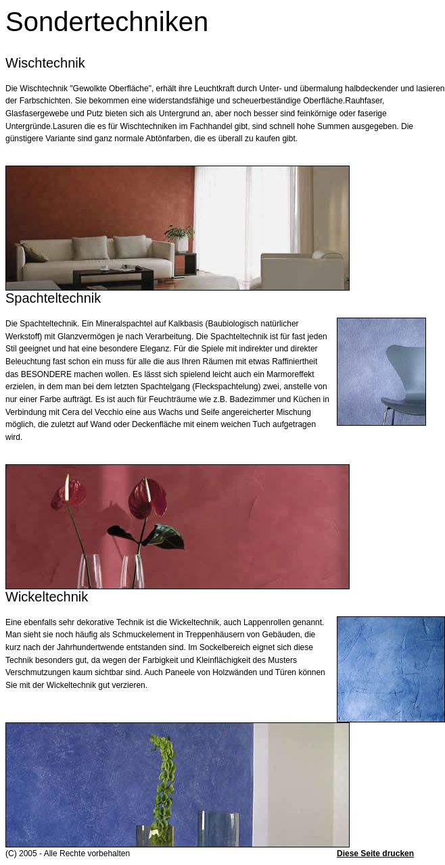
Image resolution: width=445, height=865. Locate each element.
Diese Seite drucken (375, 853)
